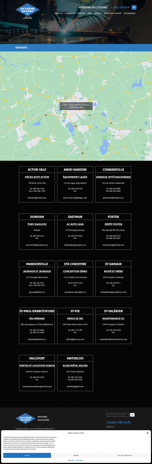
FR (134, 7)
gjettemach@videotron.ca (113, 198)
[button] (148, 433)
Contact (98, 14)
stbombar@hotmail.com (36, 198)
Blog (106, 14)
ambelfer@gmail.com (75, 386)
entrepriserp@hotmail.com (113, 245)
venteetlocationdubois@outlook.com (37, 386)
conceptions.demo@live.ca (75, 292)
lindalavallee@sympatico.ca (75, 245)
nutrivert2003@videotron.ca (37, 245)
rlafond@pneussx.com (75, 339)
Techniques (70, 14)
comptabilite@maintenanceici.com (113, 339)
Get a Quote (115, 14)
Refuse (76, 455)
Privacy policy (79, 460)
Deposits (81, 14)
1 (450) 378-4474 (120, 7)
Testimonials (129, 14)
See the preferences (124, 455)
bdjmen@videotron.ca (37, 339)
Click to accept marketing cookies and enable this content (76, 106)
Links (89, 14)
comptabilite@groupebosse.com (113, 292)
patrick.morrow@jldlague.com (75, 198)
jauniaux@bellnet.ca (37, 292)
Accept (27, 455)
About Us (59, 14)
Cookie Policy (71, 460)
